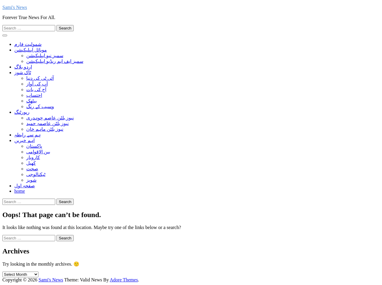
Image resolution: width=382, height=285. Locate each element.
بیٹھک (31, 100)
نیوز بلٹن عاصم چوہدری (50, 117)
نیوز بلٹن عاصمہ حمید (47, 123)
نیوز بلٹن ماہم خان (44, 129)
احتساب (34, 95)
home (19, 191)
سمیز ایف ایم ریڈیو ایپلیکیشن (54, 61)
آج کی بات (36, 89)
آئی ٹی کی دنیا (40, 78)
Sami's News (14, 7)
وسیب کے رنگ (40, 106)
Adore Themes (124, 279)
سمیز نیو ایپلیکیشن (44, 55)
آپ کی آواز (37, 83)
